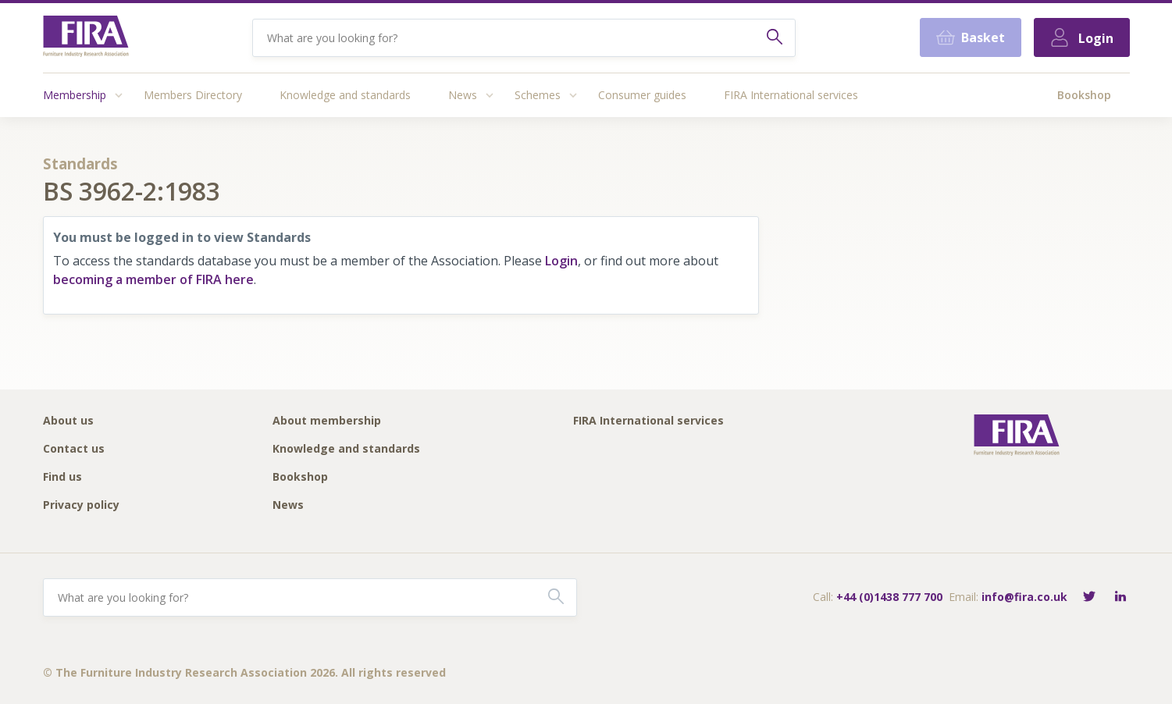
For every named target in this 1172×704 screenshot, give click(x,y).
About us (68, 421)
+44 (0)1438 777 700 (889, 596)
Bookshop (1084, 94)
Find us (62, 477)
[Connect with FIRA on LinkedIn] (1120, 597)
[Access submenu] (118, 95)
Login (561, 260)
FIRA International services (791, 94)
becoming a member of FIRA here (153, 279)
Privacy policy (81, 505)
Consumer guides (642, 94)
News (462, 94)
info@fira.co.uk (1024, 596)
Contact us (74, 449)
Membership (74, 94)
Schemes (538, 94)
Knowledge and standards (345, 94)
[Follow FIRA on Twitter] (1089, 597)
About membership (327, 421)
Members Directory (193, 94)
